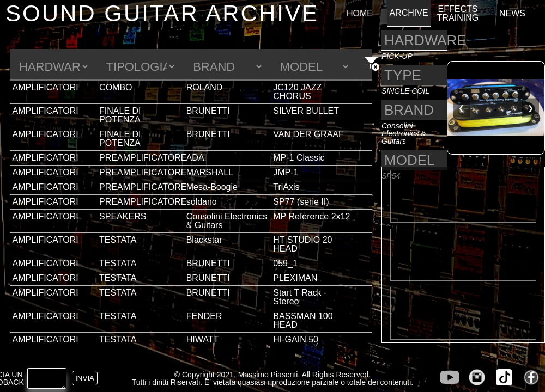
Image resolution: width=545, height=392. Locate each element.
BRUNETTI (208, 110)
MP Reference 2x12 (311, 216)
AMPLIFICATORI (45, 87)
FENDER (204, 316)
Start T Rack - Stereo (299, 297)
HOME (360, 13)
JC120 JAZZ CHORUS (297, 92)
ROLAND (204, 87)
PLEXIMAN (295, 278)
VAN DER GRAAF (308, 134)
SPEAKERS (122, 216)
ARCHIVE (408, 13)
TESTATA (117, 239)
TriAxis (286, 187)
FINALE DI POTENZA (120, 115)
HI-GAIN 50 (295, 339)
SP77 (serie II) (301, 201)
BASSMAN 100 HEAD (302, 320)
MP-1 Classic (298, 157)
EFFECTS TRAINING (458, 13)
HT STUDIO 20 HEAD (302, 244)
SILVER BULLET (306, 110)
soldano (201, 201)
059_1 (285, 263)
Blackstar (204, 239)
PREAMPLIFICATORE (142, 157)
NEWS (512, 13)
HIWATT (202, 339)
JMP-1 (285, 172)
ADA (195, 157)
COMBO (115, 87)
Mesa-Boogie (212, 187)
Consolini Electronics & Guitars (227, 221)
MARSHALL (209, 172)
